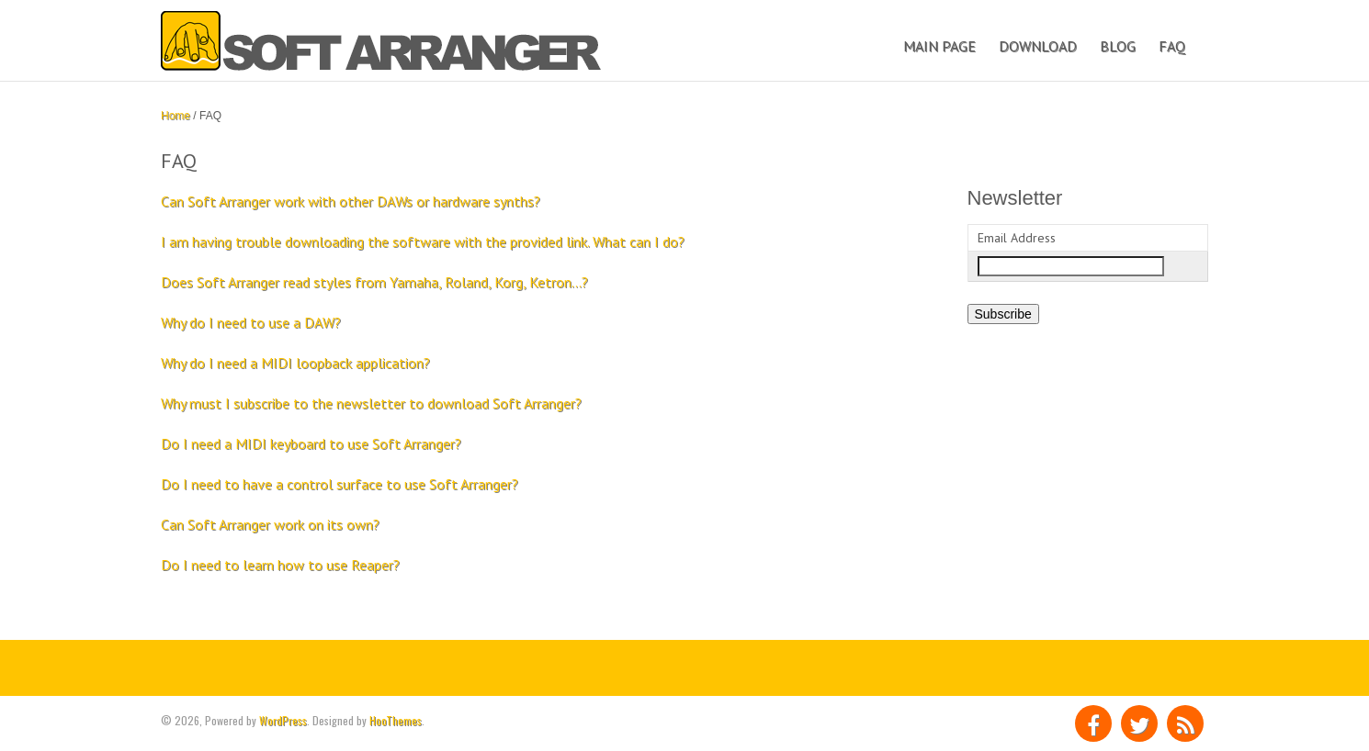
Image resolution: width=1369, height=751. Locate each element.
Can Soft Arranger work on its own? (270, 524)
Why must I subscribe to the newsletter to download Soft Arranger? (371, 403)
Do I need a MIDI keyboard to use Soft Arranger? (311, 443)
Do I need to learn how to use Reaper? (280, 564)
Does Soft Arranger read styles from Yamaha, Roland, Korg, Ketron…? (374, 282)
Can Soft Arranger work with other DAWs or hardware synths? (350, 201)
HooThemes (395, 720)
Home (175, 115)
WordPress (283, 720)
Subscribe (1003, 314)
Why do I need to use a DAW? (251, 322)
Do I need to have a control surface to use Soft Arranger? (339, 484)
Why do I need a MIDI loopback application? (295, 362)
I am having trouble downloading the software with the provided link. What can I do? (422, 241)
